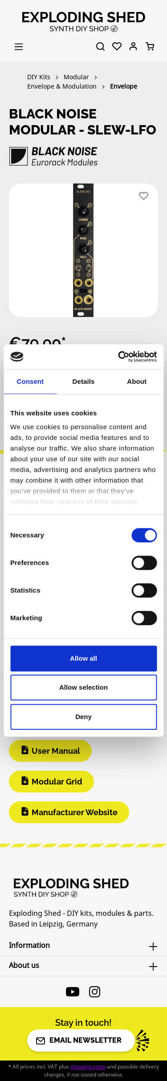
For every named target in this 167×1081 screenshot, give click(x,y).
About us (24, 965)
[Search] (100, 47)
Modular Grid (57, 781)
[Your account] (133, 47)
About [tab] (137, 381)
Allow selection (83, 687)
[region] (83, 253)
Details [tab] (84, 381)
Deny (83, 716)
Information (29, 945)
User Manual (56, 751)
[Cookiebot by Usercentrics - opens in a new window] (119, 356)
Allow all (83, 658)
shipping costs (88, 1066)
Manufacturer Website (75, 812)
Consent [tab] (30, 381)
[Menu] (19, 46)
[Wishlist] (117, 47)
